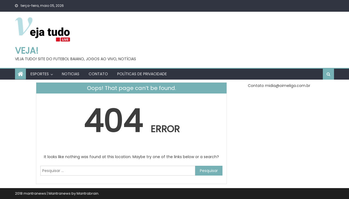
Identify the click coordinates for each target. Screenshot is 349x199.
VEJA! (26, 50)
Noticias (70, 74)
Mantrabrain (87, 193)
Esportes (40, 74)
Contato (98, 74)
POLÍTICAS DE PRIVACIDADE (142, 74)
